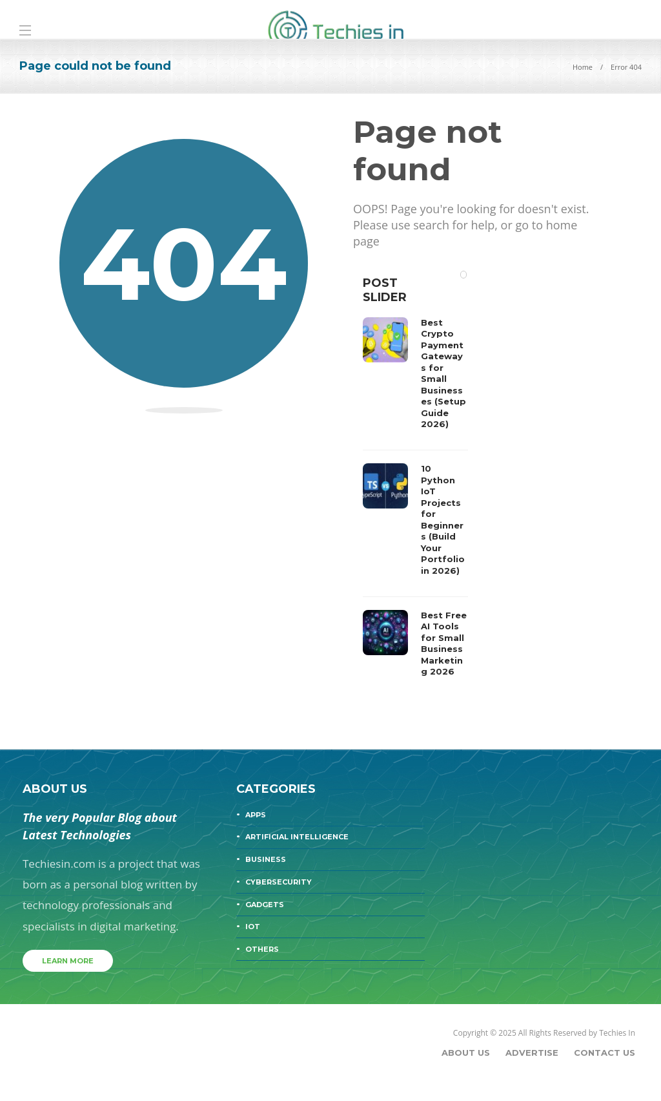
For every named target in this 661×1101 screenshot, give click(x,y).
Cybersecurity (278, 881)
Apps (255, 814)
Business (265, 859)
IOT (252, 926)
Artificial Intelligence (297, 836)
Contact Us (604, 1052)
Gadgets (264, 904)
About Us (466, 1052)
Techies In (617, 1032)
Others (262, 949)
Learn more (68, 960)
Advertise (531, 1052)
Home (583, 67)
